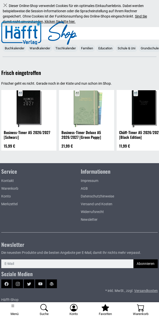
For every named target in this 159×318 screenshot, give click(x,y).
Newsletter (89, 220)
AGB (84, 188)
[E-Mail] (67, 263)
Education (105, 48)
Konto (6, 196)
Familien (87, 48)
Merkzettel (9, 204)
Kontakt (7, 181)
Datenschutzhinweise (97, 196)
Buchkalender (14, 48)
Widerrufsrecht (92, 212)
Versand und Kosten (96, 204)
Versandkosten (146, 291)
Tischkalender (65, 48)
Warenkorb (9, 188)
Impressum (89, 181)
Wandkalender (40, 48)
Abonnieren (145, 264)
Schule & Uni (126, 48)
